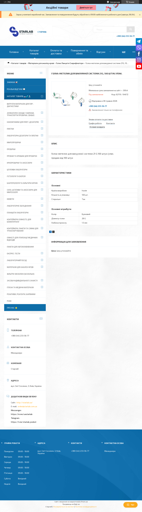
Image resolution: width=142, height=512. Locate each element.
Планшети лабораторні (17, 213)
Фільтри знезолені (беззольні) (20, 274)
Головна (14, 51)
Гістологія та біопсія (16, 176)
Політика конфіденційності (86, 507)
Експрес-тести (13, 253)
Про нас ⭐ (12, 308)
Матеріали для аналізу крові (41, 63)
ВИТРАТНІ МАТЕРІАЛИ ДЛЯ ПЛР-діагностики (20, 105)
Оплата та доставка (56, 52)
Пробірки (11, 149)
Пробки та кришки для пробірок (22, 156)
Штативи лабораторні (17, 170)
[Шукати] (131, 29)
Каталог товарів (34, 52)
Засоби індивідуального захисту (22, 281)
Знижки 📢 (12, 82)
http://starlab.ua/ (25, 402)
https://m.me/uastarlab (21, 414)
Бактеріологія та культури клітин (22, 183)
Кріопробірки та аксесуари (19, 163)
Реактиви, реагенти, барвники (21, 294)
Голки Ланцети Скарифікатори (69, 63)
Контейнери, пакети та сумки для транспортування (22, 229)
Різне (9, 301)
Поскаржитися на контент (63, 507)
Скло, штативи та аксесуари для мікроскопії (22, 191)
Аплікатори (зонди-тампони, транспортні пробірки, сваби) (20, 114)
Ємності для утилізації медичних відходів (22, 239)
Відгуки (100, 51)
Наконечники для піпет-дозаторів (23, 122)
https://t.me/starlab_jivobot (23, 422)
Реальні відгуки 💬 (16, 89)
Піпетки (10, 129)
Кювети (10, 199)
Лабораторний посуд (17, 260)
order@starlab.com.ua (27, 406)
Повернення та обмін (79, 52)
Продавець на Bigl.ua (71, 504)
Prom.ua (84, 502)
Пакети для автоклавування (20, 247)
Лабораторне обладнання (19, 206)
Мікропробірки (14, 142)
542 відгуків (115, 2)
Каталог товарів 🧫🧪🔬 (19, 96)
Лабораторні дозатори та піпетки (22, 136)
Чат (130, 505)
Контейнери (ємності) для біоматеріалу (19, 220)
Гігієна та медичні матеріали (20, 287)
